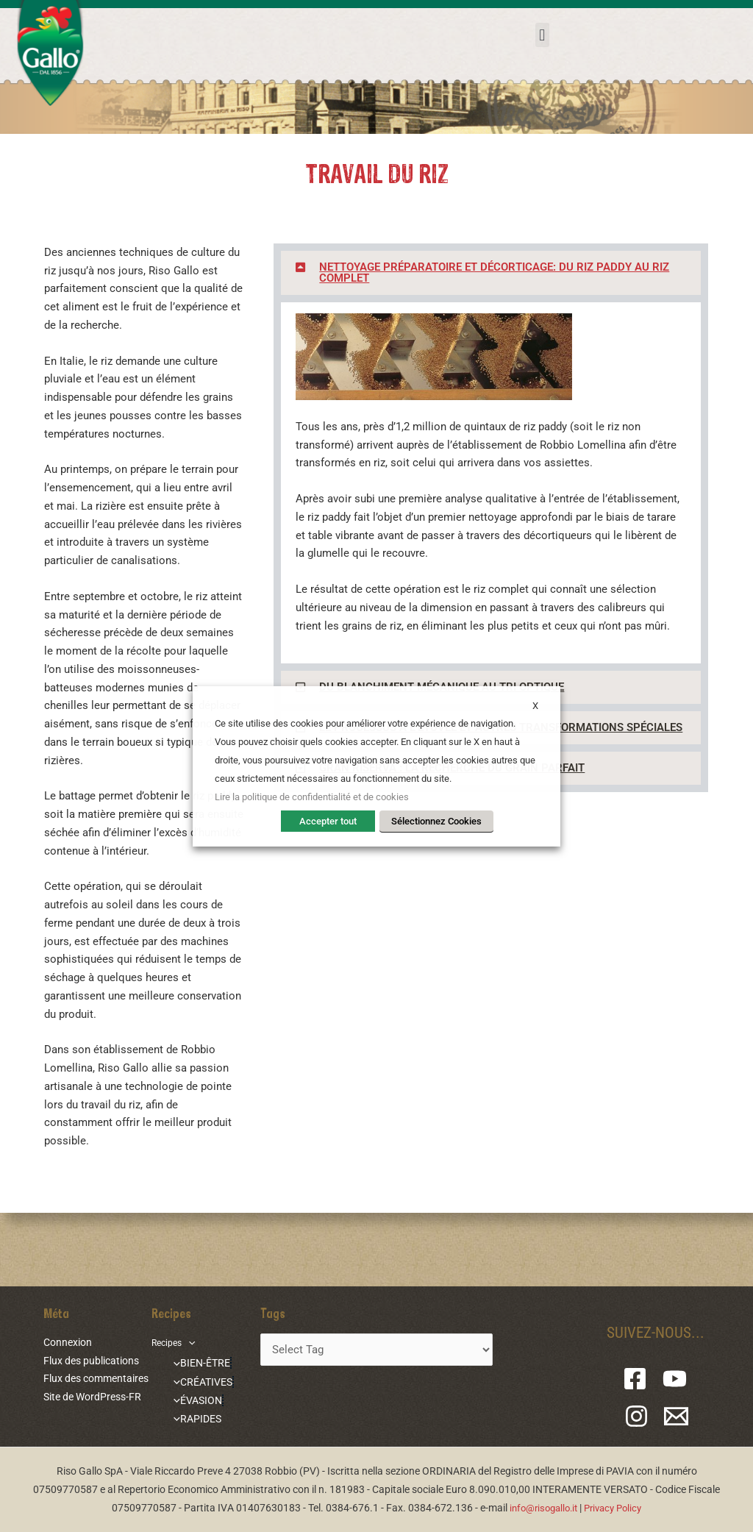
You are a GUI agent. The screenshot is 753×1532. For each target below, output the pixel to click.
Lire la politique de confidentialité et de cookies (312, 796)
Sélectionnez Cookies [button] (436, 821)
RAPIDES (193, 1417)
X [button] (535, 704)
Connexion (67, 1342)
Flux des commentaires (96, 1378)
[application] (193, 1342)
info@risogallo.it (540, 1508)
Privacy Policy (616, 1508)
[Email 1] (676, 1416)
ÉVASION (193, 1399)
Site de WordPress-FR (92, 1397)
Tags (272, 1313)
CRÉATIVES (199, 1381)
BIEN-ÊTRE (197, 1363)
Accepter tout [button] (328, 821)
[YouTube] (674, 1378)
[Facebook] (635, 1378)
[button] (542, 35)
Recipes (175, 1342)
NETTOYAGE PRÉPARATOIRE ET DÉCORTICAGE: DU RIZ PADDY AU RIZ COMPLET (494, 272)
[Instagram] (636, 1416)
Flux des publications (91, 1361)
